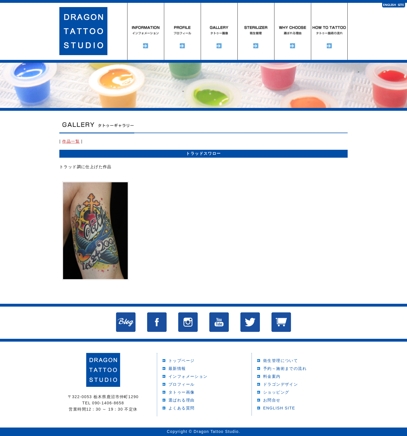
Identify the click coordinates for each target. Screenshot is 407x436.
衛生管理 (255, 31)
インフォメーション (145, 31)
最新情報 (177, 368)
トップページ (181, 360)
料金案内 (272, 376)
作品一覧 (71, 141)
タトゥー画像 (181, 392)
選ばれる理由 (292, 31)
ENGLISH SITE (279, 408)
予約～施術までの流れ (329, 31)
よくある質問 (181, 408)
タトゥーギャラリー (219, 31)
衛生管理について (280, 360)
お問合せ (272, 400)
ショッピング (276, 392)
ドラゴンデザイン (280, 384)
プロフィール (182, 31)
